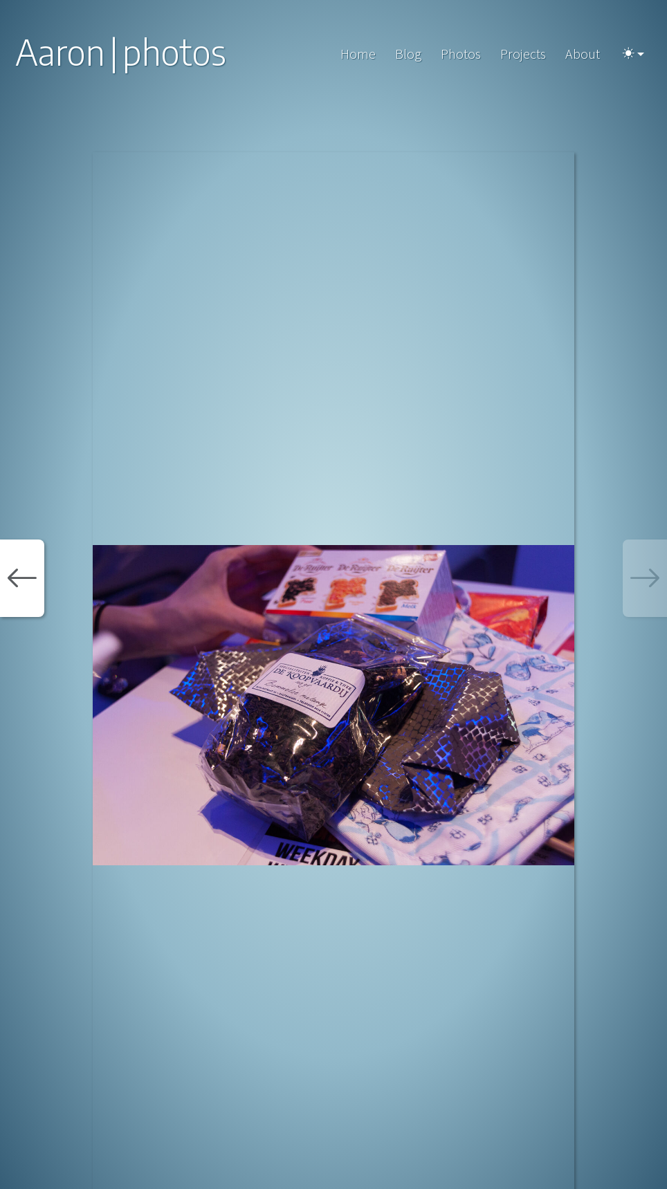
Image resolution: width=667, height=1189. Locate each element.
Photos (461, 53)
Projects (523, 53)
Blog (408, 53)
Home (358, 53)
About (582, 53)
